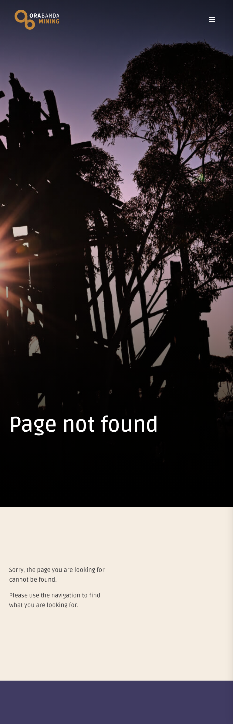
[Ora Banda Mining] (37, 12)
